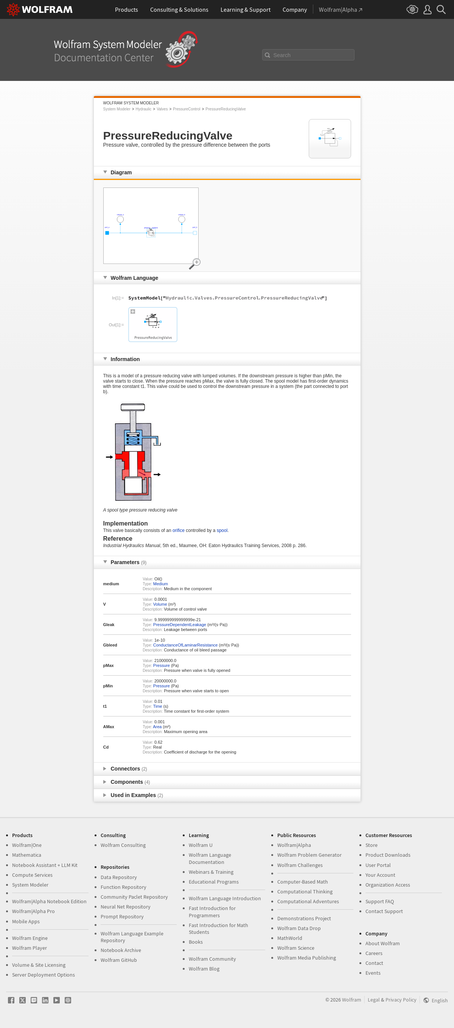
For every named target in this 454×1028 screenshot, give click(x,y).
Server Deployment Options (43, 974)
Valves (162, 109)
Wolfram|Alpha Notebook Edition (49, 901)
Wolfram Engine (30, 938)
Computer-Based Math (302, 881)
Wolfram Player (29, 947)
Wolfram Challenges (300, 865)
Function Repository (123, 887)
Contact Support (384, 911)
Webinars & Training (211, 871)
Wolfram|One (27, 845)
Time (157, 706)
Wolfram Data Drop (299, 928)
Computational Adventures (308, 901)
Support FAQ (379, 901)
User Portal (378, 865)
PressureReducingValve (225, 109)
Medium (160, 583)
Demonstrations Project (304, 918)
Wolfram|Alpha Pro (33, 911)
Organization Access (387, 884)
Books (196, 941)
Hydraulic (144, 109)
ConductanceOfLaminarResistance (185, 645)
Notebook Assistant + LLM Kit (45, 865)
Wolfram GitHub (119, 960)
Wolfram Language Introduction (225, 898)
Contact (374, 963)
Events (373, 972)
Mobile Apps (26, 921)
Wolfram (351, 999)
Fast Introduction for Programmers (212, 911)
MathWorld (289, 938)
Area (157, 726)
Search (282, 55)
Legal (374, 999)
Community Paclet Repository (134, 896)
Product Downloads (387, 854)
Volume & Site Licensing (38, 964)
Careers (373, 953)
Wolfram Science (295, 947)
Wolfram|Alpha (294, 845)
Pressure (161, 665)
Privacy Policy (401, 999)
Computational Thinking (305, 891)
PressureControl (186, 109)
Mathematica (26, 854)
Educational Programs (214, 881)
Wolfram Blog (204, 968)
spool (222, 530)
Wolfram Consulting (123, 845)
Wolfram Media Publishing (306, 957)
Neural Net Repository (126, 906)
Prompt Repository (122, 916)
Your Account (380, 874)
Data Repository (119, 877)
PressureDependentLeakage (179, 624)
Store (371, 845)
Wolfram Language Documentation (210, 858)
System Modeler (117, 109)
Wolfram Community (212, 958)
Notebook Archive (121, 950)
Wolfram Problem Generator (309, 854)
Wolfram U (201, 845)
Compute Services (32, 874)
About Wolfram (382, 943)
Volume (160, 604)
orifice (179, 530)
